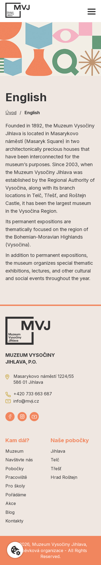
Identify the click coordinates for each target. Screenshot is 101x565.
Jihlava (58, 451)
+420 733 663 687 (32, 393)
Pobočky (14, 468)
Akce (10, 503)
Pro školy (15, 486)
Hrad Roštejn (64, 477)
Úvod (10, 112)
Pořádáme (15, 494)
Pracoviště (16, 477)
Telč (55, 459)
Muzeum (14, 451)
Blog (10, 512)
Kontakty (14, 521)
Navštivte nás (19, 459)
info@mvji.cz (26, 401)
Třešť (56, 468)
